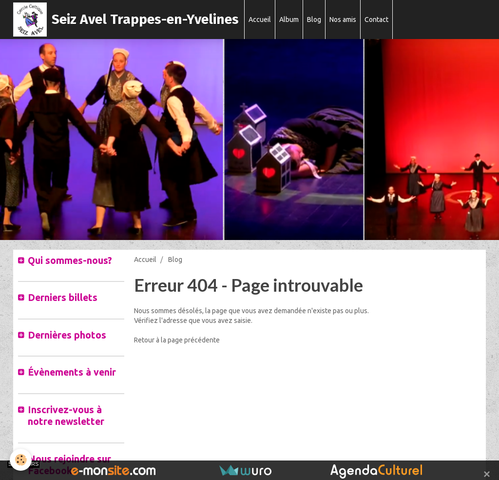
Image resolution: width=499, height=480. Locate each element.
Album (289, 19)
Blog (314, 19)
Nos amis (342, 19)
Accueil (260, 19)
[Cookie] (21, 460)
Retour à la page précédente (177, 340)
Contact (376, 19)
